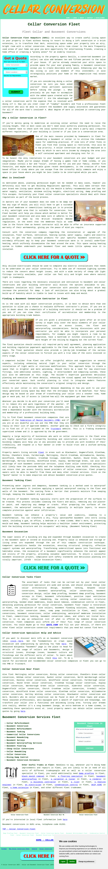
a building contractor (43, 782)
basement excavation (83, 537)
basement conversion (95, 65)
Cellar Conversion (45, 849)
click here (16, 641)
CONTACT (90, 18)
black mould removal (33, 776)
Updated (34, 849)
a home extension (19, 788)
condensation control (66, 785)
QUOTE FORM (52, 625)
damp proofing (86, 773)
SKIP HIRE (96, 785)
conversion (39, 46)
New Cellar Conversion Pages (19, 849)
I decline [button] (72, 861)
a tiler (75, 782)
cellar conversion (79, 363)
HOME (68, 18)
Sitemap (4, 849)
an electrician (33, 785)
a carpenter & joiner (63, 779)
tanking (35, 499)
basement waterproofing (52, 591)
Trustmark (56, 429)
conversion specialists (66, 194)
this (54, 658)
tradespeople (53, 771)
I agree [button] (63, 861)
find (10, 674)
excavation (49, 546)
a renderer (96, 779)
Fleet (41, 452)
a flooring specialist (70, 776)
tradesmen (76, 788)
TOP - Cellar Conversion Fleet (18, 829)
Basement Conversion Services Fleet (31, 717)
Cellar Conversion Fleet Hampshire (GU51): (26, 38)
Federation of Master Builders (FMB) (40, 420)
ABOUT (82, 18)
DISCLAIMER (100, 18)
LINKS (74, 18)
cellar (64, 123)
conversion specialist (34, 585)
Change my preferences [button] (86, 861)
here (64, 644)
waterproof (70, 489)
